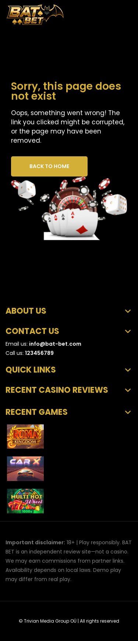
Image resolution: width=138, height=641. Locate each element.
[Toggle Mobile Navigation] (123, 11)
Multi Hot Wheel (70, 498)
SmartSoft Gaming (66, 473)
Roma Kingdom (70, 433)
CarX (55, 466)
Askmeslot (58, 440)
